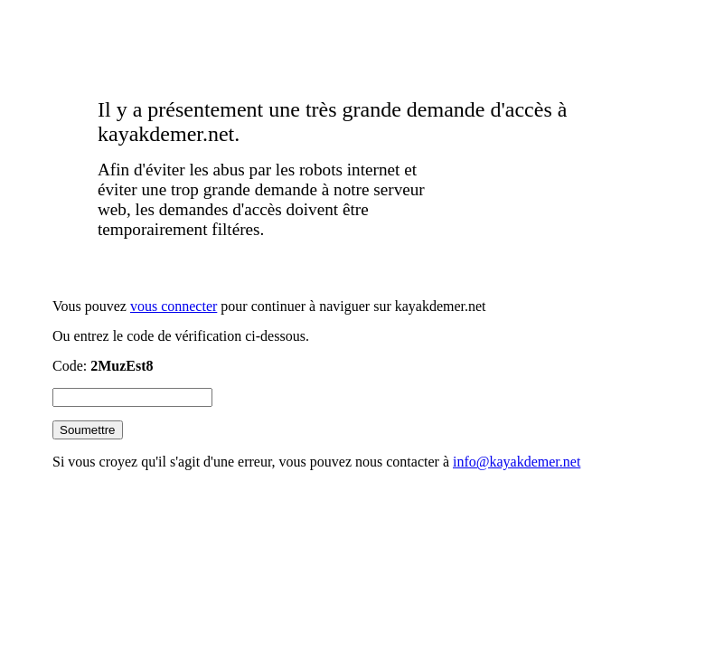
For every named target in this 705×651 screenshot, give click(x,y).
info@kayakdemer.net (516, 461)
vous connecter (173, 306)
